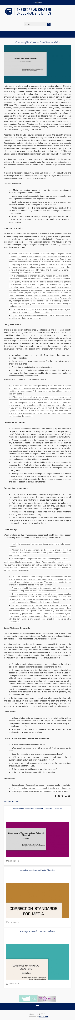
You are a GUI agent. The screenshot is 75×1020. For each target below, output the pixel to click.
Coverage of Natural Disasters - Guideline (37, 931)
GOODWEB (43, 1017)
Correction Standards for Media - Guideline (37, 870)
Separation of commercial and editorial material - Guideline (37, 809)
